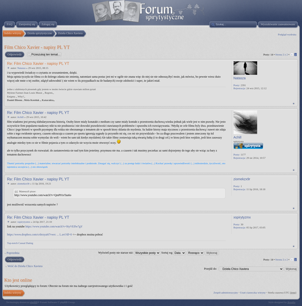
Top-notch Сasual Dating (20, 243)
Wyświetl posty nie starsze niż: (129, 252)
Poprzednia (13, 253)
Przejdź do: (210, 268)
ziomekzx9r (23, 183)
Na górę (293, 103)
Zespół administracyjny (226, 292)
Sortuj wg (173, 252)
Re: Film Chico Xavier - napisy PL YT (38, 64)
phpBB (33, 302)
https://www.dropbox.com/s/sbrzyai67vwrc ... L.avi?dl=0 (39, 234)
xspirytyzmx (23, 221)
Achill (20, 117)
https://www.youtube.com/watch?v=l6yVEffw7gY (54, 226)
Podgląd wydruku (287, 34)
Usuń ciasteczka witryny (253, 292)
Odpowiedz (14, 54)
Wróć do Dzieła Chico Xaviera (25, 266)
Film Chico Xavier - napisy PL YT (37, 47)
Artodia (291, 302)
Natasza (21, 68)
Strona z (281, 54)
